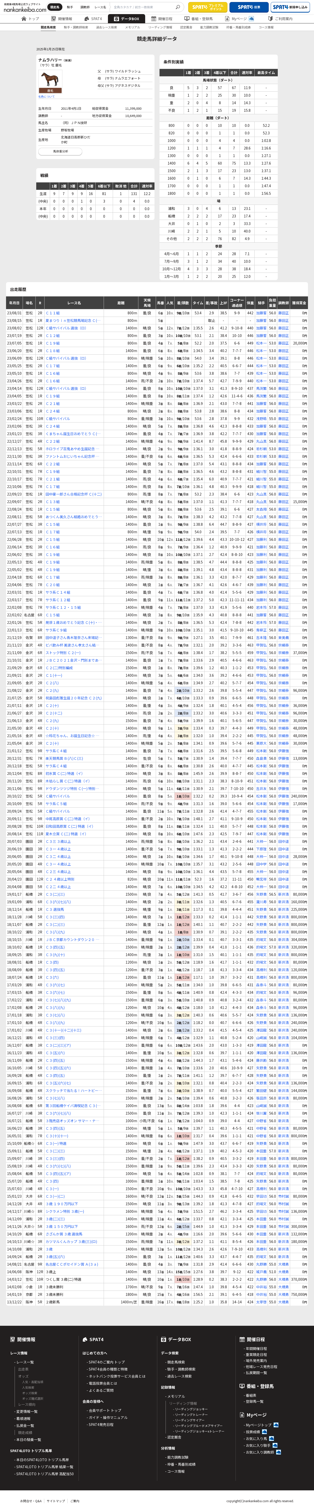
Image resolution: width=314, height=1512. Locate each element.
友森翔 (261, 509)
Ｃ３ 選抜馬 (55, 909)
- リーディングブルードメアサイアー (198, 1425)
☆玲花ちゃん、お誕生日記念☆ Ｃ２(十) (72, 735)
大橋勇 (283, 1264)
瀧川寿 (261, 901)
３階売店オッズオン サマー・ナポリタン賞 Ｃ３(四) (72, 1120)
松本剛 (261, 750)
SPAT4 (93, 18)
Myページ (239, 18)
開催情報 (61, 18)
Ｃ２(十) (52, 705)
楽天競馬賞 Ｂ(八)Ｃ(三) (64, 758)
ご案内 (74, 1501)
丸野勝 (261, 1264)
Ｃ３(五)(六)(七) (58, 1082)
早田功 (261, 1196)
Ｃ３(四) (52, 962)
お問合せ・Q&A (31, 1501)
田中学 (261, 863)
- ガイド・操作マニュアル (107, 1417)
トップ (30, 18)
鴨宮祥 (261, 879)
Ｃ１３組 (53, 501)
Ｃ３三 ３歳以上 (58, 841)
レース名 (100, 7)
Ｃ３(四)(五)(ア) (58, 1173)
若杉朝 (261, 448)
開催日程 (161, 18)
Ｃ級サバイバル (58, 418)
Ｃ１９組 (53, 343)
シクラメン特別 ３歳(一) (65, 1211)
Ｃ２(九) (52, 690)
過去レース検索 (106, 27)
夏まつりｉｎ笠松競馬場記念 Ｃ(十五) (73, 320)
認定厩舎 (186, 27)
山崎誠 (261, 1037)
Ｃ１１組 (53, 312)
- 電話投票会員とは (102, 1383)
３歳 (49, 1249)
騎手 (70, 7)
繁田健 (261, 1090)
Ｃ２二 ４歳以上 (58, 886)
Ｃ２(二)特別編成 (59, 667)
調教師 (85, 7)
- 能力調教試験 (176, 1457)
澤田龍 (261, 1030)
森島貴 (261, 758)
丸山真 (261, 441)
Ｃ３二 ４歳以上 (58, 856)
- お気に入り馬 (255, 1438)
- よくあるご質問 (100, 1390)
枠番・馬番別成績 (238, 27)
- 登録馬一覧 (253, 1401)
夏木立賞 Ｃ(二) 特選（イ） (67, 833)
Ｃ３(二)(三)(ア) (58, 1045)
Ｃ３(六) (52, 977)
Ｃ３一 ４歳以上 (58, 848)
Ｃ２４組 (53, 410)
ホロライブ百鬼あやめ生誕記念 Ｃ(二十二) (72, 448)
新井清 (283, 894)
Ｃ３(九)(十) (55, 954)
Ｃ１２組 (53, 335)
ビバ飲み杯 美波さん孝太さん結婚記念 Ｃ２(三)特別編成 (72, 645)
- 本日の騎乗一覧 (27, 1439)
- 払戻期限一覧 (255, 1372)
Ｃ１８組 (53, 350)
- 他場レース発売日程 (260, 1366)
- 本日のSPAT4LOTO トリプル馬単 (41, 1459)
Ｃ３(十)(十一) (57, 1135)
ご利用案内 (280, 18)
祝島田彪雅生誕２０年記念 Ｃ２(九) (74, 697)
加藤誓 (261, 312)
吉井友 (261, 788)
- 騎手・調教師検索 (180, 1369)
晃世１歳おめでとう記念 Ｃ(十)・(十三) (72, 622)
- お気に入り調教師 (259, 1452)
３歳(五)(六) (55, 1256)
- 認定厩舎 (173, 1437)
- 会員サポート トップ (104, 1410)
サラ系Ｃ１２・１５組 (63, 607)
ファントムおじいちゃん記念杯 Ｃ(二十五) (72, 456)
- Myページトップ (257, 1424)
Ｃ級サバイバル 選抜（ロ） (67, 327)
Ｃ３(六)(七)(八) (58, 901)
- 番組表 (250, 1395)
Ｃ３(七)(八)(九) (58, 999)
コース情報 (266, 27)
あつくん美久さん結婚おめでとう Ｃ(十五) (72, 516)
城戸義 (261, 1271)
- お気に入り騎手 (257, 1445)
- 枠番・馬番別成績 (180, 1464)
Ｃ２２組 (53, 441)
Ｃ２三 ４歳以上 (58, 871)
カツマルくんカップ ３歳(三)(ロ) (71, 1241)
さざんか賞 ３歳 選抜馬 (64, 1233)
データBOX (126, 18)
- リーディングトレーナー (190, 1414)
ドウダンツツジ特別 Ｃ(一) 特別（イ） (70, 788)
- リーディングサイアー (189, 1420)
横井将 (261, 524)
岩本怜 (261, 607)
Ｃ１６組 (53, 373)
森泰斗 (261, 984)
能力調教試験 (209, 27)
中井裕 (261, 1286)
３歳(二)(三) (55, 1218)
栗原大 (261, 743)
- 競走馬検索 (175, 1362)
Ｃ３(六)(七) (55, 984)
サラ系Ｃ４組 (56, 750)
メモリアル (132, 27)
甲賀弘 (261, 645)
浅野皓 (261, 418)
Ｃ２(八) (52, 682)
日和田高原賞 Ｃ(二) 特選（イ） (70, 826)
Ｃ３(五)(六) (55, 1052)
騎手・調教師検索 (76, 27)
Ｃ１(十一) (54, 675)
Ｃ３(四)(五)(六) (58, 1067)
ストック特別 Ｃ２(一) (63, 652)
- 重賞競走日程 (255, 1354)
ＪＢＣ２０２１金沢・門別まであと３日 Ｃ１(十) (74, 660)
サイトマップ (56, 1501)
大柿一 (261, 841)
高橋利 (261, 969)
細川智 (261, 471)
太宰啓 (261, 1301)
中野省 (261, 1120)
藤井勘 (261, 1060)
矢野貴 (261, 894)
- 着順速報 (22, 1418)
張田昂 (261, 1098)
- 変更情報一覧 (25, 1411)
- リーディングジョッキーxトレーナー (198, 1431)
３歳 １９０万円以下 (62, 1203)
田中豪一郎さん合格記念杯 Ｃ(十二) (74, 494)
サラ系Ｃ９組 (56, 629)
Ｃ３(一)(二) (55, 1196)
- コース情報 (175, 1471)
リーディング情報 (160, 27)
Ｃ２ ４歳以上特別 (60, 879)
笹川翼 (261, 1113)
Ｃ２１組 (53, 403)
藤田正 (283, 312)
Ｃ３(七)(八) (55, 1014)
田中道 (283, 841)
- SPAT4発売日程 (100, 1424)
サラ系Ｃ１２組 (58, 599)
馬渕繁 (261, 388)
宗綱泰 (283, 645)
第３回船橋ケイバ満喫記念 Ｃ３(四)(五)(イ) (74, 1105)
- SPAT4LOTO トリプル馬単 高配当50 (44, 1473)
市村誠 (283, 1196)
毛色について (46, 96)
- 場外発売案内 (255, 1360)
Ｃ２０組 (53, 584)
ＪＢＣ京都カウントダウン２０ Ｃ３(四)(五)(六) (72, 939)
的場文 (261, 939)
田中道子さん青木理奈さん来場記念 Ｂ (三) (74, 637)
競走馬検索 (48, 27)
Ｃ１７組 (53, 365)
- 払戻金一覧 (24, 1425)
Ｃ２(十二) (54, 712)
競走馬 (54, 7)
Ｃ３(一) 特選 (56, 1143)
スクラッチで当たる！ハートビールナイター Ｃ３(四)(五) (74, 1090)
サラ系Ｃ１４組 (58, 592)
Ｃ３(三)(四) (55, 916)
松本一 (261, 343)
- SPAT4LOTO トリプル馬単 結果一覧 (43, 1466)
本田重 (261, 1150)
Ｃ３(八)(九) (55, 931)
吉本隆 (261, 637)
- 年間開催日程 (255, 1348)
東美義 (283, 637)
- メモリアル (175, 1396)
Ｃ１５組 (53, 509)
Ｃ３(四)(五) (55, 947)
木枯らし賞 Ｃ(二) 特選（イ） (69, 780)
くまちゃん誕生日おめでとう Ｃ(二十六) (73, 433)
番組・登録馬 (198, 18)
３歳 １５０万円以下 (62, 1226)
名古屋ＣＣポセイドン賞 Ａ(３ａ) (72, 1264)
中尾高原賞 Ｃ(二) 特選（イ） (69, 818)
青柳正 (261, 629)
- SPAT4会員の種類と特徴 (107, 1369)
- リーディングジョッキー (190, 1409)
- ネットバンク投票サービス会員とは (116, 1376)
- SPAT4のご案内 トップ (106, 1362)
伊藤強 (283, 750)
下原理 (261, 848)
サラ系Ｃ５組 (56, 803)
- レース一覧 (24, 1362)
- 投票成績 (252, 1431)
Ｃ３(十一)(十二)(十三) (63, 1030)
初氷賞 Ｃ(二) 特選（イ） (65, 773)
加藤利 (261, 539)
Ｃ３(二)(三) (55, 894)
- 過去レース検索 (178, 1376)
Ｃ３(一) (52, 1188)
